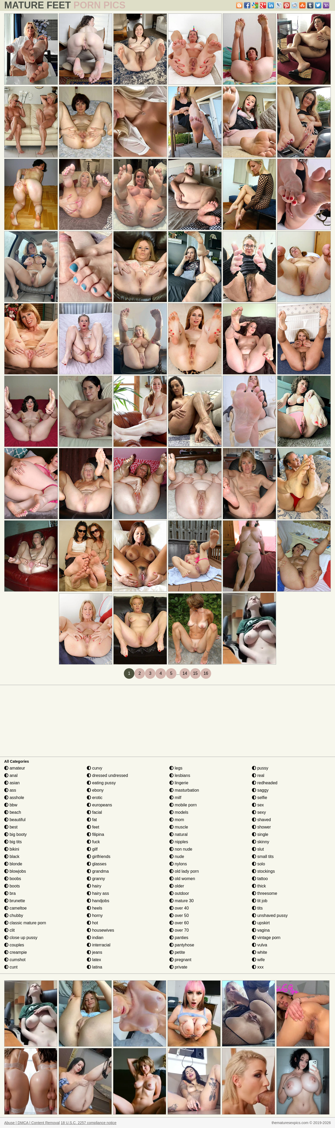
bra (10, 893)
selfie (259, 797)
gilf (92, 849)
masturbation (184, 790)
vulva (259, 945)
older (176, 886)
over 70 (179, 930)
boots (12, 886)
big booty (15, 834)
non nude (180, 849)
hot (92, 923)
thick (259, 886)
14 (184, 673)
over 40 (179, 908)
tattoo (260, 878)
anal (11, 775)
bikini (11, 849)
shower (261, 827)
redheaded (264, 783)
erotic (95, 797)
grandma (98, 871)
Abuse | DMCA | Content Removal (32, 1123)
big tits (13, 842)
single (260, 834)
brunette (14, 901)
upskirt (261, 923)
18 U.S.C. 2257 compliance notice (88, 1123)
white (259, 952)
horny (95, 915)
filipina (95, 834)
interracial (98, 945)
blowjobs (15, 871)
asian (12, 783)
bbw (10, 805)
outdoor (179, 893)
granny (96, 878)
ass (10, 790)
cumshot (15, 959)
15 (195, 673)
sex (258, 805)
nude (176, 856)
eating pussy (101, 783)
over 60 (179, 923)
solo (258, 864)
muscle (178, 827)
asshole (14, 797)
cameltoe (15, 908)
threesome (264, 893)
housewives (100, 930)
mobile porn (183, 805)
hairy (94, 886)
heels (94, 908)
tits (257, 908)
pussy (260, 768)
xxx (257, 967)
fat (92, 819)
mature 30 (181, 901)
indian (95, 937)
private (178, 967)
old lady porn (184, 871)
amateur (14, 768)
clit (9, 930)
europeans (99, 805)
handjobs (98, 901)
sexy (259, 812)
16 (206, 673)
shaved (261, 819)
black (11, 856)
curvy (94, 768)
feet (93, 827)
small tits (263, 856)
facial (94, 812)
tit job (259, 901)
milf (175, 797)
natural (178, 834)
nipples (178, 842)
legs (175, 768)
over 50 (179, 915)
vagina (261, 930)
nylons (178, 864)
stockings (263, 871)
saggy (260, 790)
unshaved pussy (270, 915)
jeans (94, 952)
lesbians (179, 775)
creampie (15, 952)
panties (178, 937)
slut (258, 849)
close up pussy (20, 937)
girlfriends (98, 856)
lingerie (178, 783)
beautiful (15, 819)
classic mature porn (25, 923)
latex (94, 959)
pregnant (180, 959)
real (258, 775)
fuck (93, 842)
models (178, 812)
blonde (13, 864)
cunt (11, 967)
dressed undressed (107, 775)
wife (258, 959)
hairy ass (98, 893)
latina (94, 967)
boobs (12, 878)
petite (177, 952)
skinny (260, 842)
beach (12, 812)
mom (176, 819)
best (11, 827)
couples (14, 945)
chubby (13, 915)
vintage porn (266, 937)
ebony (95, 790)
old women (182, 878)
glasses (96, 864)
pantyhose (181, 945)
